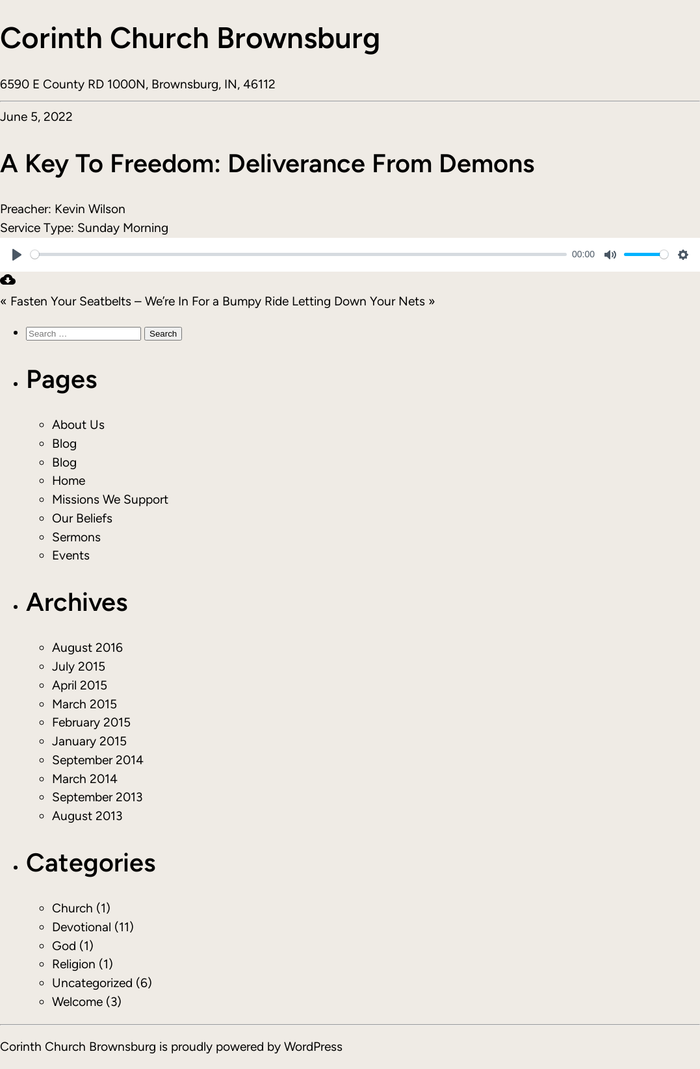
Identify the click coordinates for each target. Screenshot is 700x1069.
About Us (78, 424)
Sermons (76, 537)
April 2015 (79, 685)
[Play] (16, 254)
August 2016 (87, 647)
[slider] (299, 254)
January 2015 (89, 741)
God (64, 945)
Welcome (77, 1001)
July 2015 (78, 666)
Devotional (81, 927)
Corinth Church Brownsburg (190, 37)
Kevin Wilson (90, 208)
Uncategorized (92, 982)
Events (71, 555)
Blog (64, 443)
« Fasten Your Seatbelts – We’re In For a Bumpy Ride (144, 301)
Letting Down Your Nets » (363, 301)
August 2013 (87, 815)
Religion (74, 964)
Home (68, 480)
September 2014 (98, 760)
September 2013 (97, 797)
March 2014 (85, 778)
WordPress (313, 1046)
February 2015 (91, 722)
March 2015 (84, 704)
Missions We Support (110, 499)
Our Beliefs (82, 518)
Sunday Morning (122, 227)
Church (72, 908)
